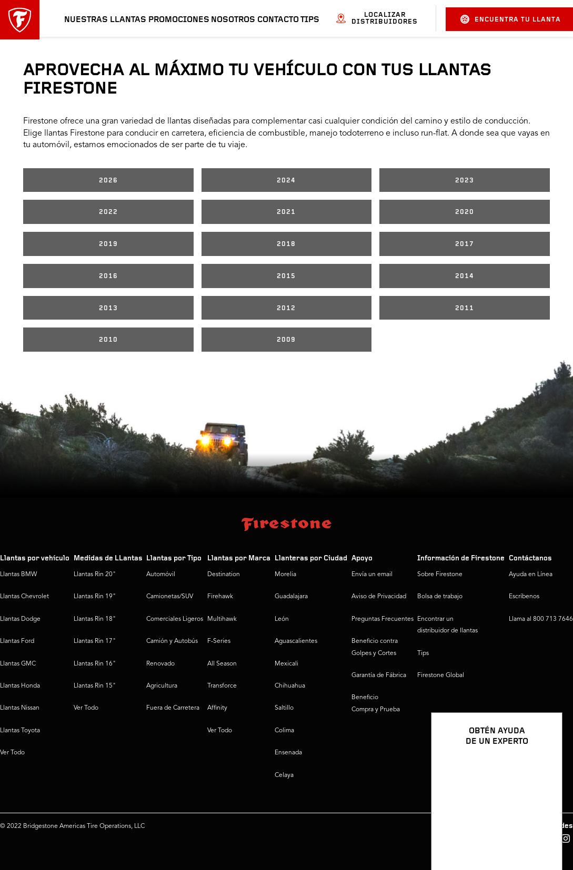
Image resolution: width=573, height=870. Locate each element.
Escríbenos (524, 596)
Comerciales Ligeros (174, 619)
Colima (284, 731)
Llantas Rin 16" (95, 664)
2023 (464, 180)
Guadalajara (291, 596)
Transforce (222, 686)
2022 (108, 212)
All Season (222, 664)
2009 (286, 339)
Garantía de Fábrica (378, 675)
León (282, 619)
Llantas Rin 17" (95, 641)
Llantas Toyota (20, 731)
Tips (309, 20)
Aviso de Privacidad (378, 596)
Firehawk (220, 596)
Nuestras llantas (105, 20)
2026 (108, 180)
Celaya (284, 775)
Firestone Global (440, 675)
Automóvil (160, 574)
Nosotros (233, 20)
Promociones (178, 20)
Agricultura (161, 686)
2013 (108, 308)
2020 (464, 212)
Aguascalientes (296, 641)
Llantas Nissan (19, 708)
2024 (286, 180)
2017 (464, 244)
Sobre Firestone (440, 574)
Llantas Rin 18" (95, 619)
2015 (286, 276)
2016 (108, 276)
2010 (108, 339)
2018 (286, 244)
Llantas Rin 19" (95, 596)
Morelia (285, 574)
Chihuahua (290, 686)
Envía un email (372, 574)
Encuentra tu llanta (510, 19)
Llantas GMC (18, 664)
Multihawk (222, 619)
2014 (464, 276)
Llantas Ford (17, 641)
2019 (108, 244)
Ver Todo (12, 753)
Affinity (217, 708)
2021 (286, 212)
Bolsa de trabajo (440, 596)
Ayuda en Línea (530, 574)
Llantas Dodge (20, 619)
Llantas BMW (18, 574)
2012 (286, 308)
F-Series (218, 641)
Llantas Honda (20, 686)
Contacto (278, 20)
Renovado (160, 664)
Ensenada (288, 753)
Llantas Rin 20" (95, 574)
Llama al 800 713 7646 (541, 619)
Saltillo (284, 708)
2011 (464, 308)
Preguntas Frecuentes (382, 619)
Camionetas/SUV (169, 596)
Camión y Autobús (172, 641)
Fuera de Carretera (172, 708)
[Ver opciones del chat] (542, 831)
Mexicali (286, 664)
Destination (223, 574)
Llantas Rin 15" (95, 686)
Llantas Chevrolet (24, 596)
